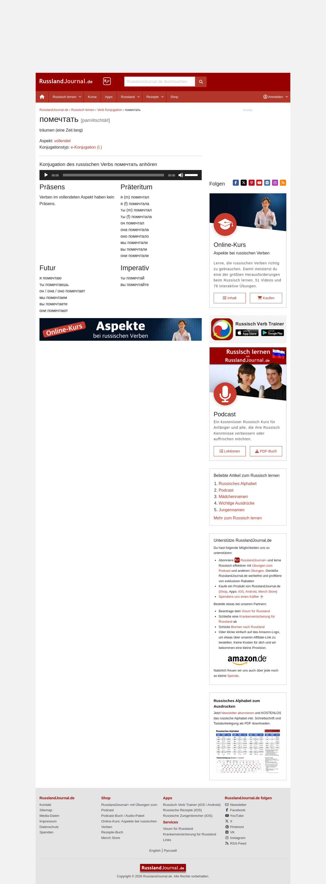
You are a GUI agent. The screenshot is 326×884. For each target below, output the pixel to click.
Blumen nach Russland (248, 627)
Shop (174, 97)
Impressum (48, 821)
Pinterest (234, 827)
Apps (109, 97)
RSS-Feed (235, 843)
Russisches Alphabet (238, 483)
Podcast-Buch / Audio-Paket (122, 816)
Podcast (226, 490)
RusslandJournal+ (253, 560)
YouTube (234, 816)
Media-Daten (49, 816)
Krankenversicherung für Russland (189, 834)
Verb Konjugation (109, 110)
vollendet (62, 141)
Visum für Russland (256, 611)
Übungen (257, 571)
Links (167, 840)
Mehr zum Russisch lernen (238, 518)
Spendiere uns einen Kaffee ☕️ (241, 596)
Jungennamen (231, 510)
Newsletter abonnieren (237, 713)
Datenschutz (49, 827)
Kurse (92, 97)
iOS (241, 591)
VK (230, 832)
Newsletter (236, 805)
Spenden (46, 832)
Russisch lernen (64, 97)
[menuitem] (42, 97)
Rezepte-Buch (112, 832)
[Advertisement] (163, 36)
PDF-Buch (266, 451)
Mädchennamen (233, 496)
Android (250, 591)
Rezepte (152, 97)
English (155, 850)
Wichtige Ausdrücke (237, 503)
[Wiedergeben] (46, 175)
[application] (120, 175)
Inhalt (229, 298)
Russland (128, 97)
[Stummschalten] (180, 175)
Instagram (235, 838)
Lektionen (230, 451)
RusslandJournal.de (53, 110)
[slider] (113, 175)
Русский (170, 850)
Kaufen (266, 298)
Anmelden (273, 97)
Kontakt (45, 805)
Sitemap (45, 810)
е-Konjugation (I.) (86, 147)
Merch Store (267, 591)
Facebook (235, 810)
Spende (233, 676)
